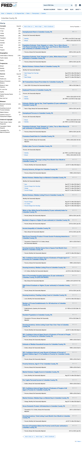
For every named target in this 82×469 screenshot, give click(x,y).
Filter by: (2, 23)
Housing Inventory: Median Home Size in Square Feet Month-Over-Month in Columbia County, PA (45, 249)
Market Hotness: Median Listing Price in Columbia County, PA (43, 195)
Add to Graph (38, 26)
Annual (26, 40)
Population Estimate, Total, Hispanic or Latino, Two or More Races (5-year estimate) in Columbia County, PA (46, 127)
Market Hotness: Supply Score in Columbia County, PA (41, 372)
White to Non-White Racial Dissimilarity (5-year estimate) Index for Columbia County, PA (45, 211)
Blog (71, 9)
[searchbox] (57, 5)
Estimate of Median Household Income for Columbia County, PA (44, 344)
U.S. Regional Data (19, 13)
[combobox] (56, 5)
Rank (25, 75)
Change (26, 188)
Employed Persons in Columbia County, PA (37, 90)
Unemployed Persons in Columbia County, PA (38, 113)
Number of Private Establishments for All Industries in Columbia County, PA (44, 304)
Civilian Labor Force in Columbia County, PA (37, 146)
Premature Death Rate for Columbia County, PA (38, 136)
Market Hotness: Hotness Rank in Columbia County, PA (41, 66)
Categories (9, 13)
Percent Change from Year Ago (32, 186)
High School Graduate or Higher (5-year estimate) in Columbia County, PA (46, 286)
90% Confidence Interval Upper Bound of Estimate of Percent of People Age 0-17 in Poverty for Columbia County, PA (46, 335)
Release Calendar (49, 9)
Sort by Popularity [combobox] (74, 26)
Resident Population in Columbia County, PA (37, 315)
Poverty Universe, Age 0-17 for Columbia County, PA (40, 364)
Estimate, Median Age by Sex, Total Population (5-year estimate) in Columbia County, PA (45, 104)
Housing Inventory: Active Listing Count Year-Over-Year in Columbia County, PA (46, 325)
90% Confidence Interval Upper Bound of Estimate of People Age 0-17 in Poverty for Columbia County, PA (46, 258)
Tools (60, 9)
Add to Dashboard (48, 26)
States (28, 13)
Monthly (26, 38)
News (66, 9)
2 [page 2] (76, 441)
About (78, 9)
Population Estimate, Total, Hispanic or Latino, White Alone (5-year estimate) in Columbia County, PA (45, 57)
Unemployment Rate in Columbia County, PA (37, 32)
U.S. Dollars (27, 203)
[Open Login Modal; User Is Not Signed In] (80, 5)
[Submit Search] (72, 5)
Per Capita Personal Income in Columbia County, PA (40, 380)
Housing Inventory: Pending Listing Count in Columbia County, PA (44, 295)
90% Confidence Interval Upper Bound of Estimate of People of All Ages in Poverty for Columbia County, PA (45, 389)
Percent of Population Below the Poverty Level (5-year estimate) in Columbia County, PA (45, 426)
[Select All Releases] (22, 26)
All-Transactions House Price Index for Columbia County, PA (43, 82)
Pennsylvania (35, 13)
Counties (43, 13)
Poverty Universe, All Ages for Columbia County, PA (40, 169)
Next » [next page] (79, 441)
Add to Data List (28, 26)
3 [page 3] (77, 441)
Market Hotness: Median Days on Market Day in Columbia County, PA (46, 398)
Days (25, 184)
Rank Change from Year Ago (31, 73)
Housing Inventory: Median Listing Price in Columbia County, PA (44, 267)
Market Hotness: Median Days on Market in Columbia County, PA (44, 177)
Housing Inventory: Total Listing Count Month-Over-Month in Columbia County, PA (46, 417)
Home (2, 13)
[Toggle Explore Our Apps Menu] (76, 5)
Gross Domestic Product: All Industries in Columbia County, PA (44, 406)
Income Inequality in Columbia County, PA (36, 228)
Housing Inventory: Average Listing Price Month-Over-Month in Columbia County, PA (44, 160)
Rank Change (27, 77)
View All (19, 26)
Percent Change (28, 190)
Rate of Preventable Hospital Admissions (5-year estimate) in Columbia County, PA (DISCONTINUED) (43, 276)
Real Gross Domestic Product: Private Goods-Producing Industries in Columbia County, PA (46, 237)
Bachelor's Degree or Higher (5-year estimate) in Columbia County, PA (46, 220)
